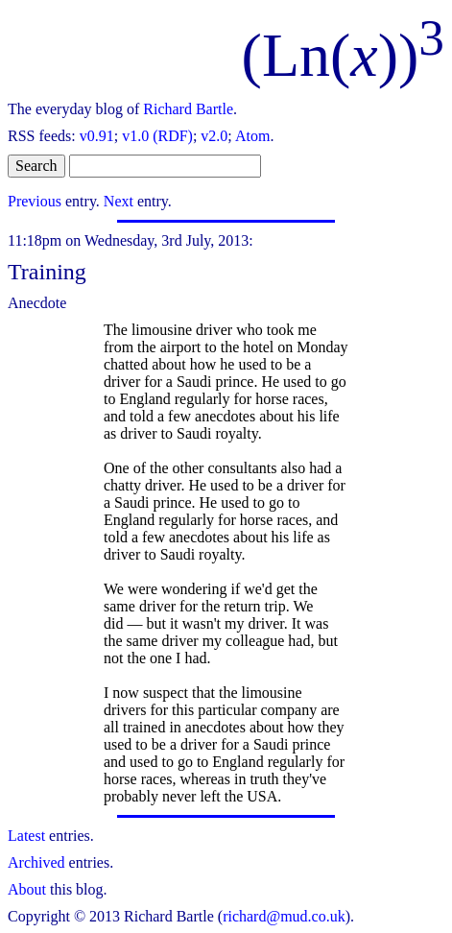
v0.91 (97, 136)
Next (118, 201)
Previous (34, 201)
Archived (36, 862)
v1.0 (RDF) (157, 136)
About (27, 889)
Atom (252, 136)
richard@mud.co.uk (284, 916)
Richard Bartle (188, 109)
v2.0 (214, 136)
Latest (26, 835)
